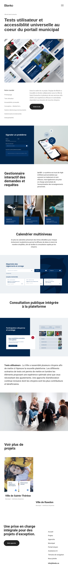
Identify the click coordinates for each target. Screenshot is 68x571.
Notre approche (11, 543)
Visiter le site (36, 114)
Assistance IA (53, 551)
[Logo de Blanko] (8, 5)
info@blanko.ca (53, 563)
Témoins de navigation (56, 554)
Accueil (50, 531)
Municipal (51, 543)
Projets (50, 535)
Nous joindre (52, 558)
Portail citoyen (53, 547)
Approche (51, 539)
